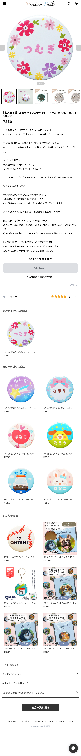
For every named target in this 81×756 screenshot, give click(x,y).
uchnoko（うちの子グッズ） (15, 683)
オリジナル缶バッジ (12, 674)
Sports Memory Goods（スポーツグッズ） (23, 692)
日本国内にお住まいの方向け (41, 277)
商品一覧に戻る (41, 707)
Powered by (40, 726)
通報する (74, 285)
